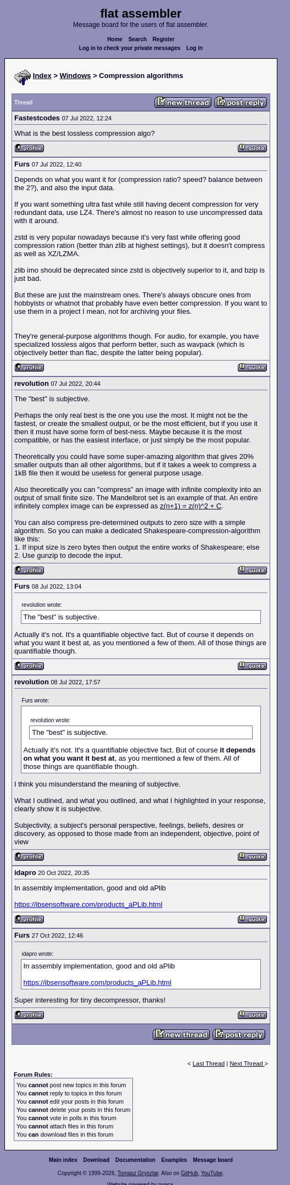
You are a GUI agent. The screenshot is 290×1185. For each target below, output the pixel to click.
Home (114, 39)
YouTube (211, 1173)
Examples (174, 1160)
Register (164, 39)
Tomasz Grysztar (138, 1173)
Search (138, 39)
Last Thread (209, 1063)
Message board (213, 1160)
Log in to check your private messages (130, 48)
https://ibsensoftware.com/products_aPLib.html (88, 904)
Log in (194, 48)
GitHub (189, 1173)
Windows (75, 75)
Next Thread (247, 1063)
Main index (63, 1160)
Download (96, 1160)
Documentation (135, 1160)
